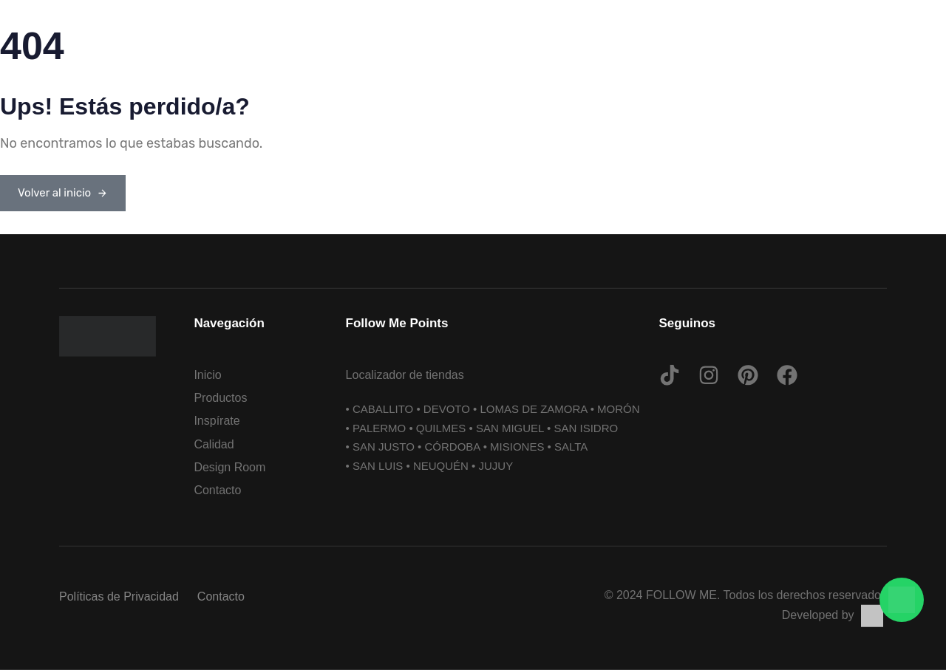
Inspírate (216, 420)
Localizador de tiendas (405, 375)
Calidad (214, 443)
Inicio (207, 375)
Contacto (217, 490)
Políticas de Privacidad (119, 596)
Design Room (229, 466)
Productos (220, 398)
